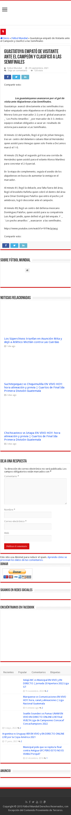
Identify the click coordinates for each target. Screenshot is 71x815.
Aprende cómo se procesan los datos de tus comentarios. (33, 558)
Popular (22, 672)
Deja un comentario (17, 70)
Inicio (4, 38)
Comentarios (39, 672)
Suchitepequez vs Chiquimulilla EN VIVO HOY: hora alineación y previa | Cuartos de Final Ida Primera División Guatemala (34, 387)
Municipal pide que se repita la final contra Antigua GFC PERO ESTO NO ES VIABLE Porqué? (43, 750)
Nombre (9, 509)
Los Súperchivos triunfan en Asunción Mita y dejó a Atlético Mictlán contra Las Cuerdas (33, 340)
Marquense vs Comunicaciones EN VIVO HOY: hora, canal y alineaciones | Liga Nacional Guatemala (44, 700)
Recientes (8, 672)
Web (6, 533)
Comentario (11, 476)
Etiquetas (55, 672)
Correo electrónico (15, 521)
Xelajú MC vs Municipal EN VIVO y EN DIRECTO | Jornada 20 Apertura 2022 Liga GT (46, 683)
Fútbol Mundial (20, 38)
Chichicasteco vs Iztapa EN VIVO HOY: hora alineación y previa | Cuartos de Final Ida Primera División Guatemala (32, 436)
